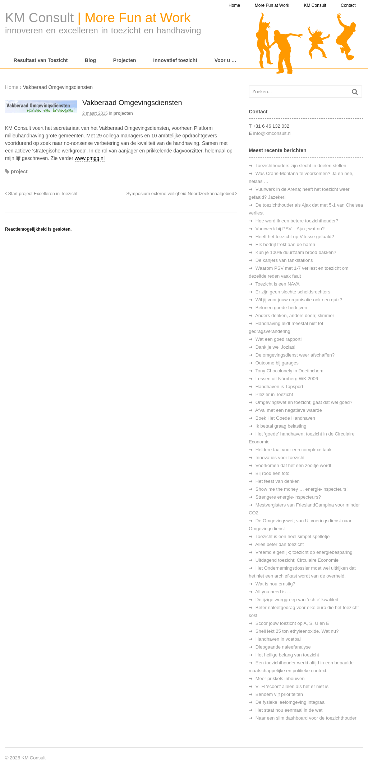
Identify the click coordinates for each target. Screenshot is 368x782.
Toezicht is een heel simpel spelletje (293, 536)
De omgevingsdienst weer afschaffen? (295, 355)
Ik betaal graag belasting (281, 426)
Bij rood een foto (273, 473)
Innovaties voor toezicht (280, 457)
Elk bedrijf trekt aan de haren (285, 244)
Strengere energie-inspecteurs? (288, 497)
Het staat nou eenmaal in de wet (289, 710)
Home (234, 5)
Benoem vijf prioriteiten (279, 694)
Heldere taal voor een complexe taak (294, 449)
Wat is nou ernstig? (275, 583)
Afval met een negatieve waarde (288, 410)
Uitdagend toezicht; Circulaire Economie (297, 560)
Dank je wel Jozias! (275, 347)
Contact (348, 5)
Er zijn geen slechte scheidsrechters (293, 292)
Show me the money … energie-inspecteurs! (302, 489)
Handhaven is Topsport (279, 386)
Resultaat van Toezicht (41, 60)
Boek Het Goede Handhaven (285, 418)
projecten (123, 113)
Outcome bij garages (277, 363)
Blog (90, 60)
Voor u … (225, 60)
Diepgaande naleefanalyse (283, 647)
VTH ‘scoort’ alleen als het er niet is (292, 686)
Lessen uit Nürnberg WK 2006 (287, 378)
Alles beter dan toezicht (279, 544)
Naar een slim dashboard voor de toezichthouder (306, 718)
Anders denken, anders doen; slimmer (294, 315)
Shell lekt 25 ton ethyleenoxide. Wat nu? (297, 631)
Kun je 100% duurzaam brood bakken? (296, 252)
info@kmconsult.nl (272, 133)
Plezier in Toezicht (274, 394)
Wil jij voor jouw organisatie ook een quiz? (299, 299)
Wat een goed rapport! (279, 339)
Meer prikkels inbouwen (280, 678)
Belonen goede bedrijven (281, 307)
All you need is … (273, 591)
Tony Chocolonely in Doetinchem (289, 370)
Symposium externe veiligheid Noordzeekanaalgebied (181, 193)
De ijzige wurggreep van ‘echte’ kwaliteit (297, 599)
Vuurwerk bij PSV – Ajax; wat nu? (290, 228)
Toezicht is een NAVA (278, 284)
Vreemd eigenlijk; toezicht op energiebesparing (304, 552)
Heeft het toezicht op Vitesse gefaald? (295, 236)
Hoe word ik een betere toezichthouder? (297, 220)
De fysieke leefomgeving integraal (291, 702)
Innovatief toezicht (175, 60)
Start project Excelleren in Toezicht (41, 193)
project (19, 171)
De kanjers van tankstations (284, 260)
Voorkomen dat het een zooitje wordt (293, 465)
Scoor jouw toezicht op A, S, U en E (292, 623)
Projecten (124, 60)
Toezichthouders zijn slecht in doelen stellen (301, 165)
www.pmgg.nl (90, 158)
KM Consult (315, 5)
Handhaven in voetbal (278, 639)
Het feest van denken (278, 481)
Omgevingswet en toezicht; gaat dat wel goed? (304, 402)
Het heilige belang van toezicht (287, 655)
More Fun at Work (272, 5)
